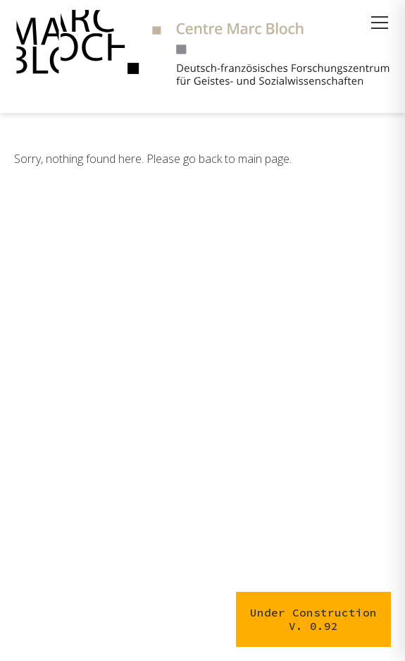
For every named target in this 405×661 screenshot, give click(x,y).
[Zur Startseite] (202, 49)
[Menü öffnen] (380, 22)
